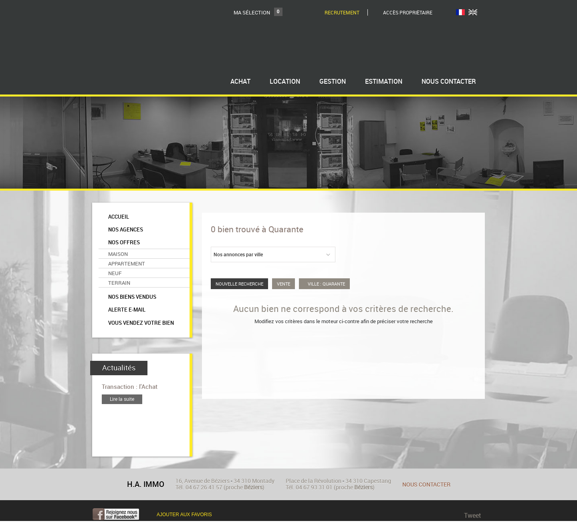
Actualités (118, 368)
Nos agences (125, 229)
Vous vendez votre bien (141, 323)
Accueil (118, 216)
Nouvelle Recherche (239, 284)
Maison (118, 253)
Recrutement (342, 12)
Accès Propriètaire (407, 12)
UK (472, 12)
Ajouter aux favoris (184, 514)
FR (460, 12)
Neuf (115, 273)
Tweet (472, 515)
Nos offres (124, 242)
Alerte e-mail (126, 309)
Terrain (119, 282)
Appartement (126, 263)
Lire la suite (122, 399)
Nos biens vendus (132, 297)
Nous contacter (426, 484)
